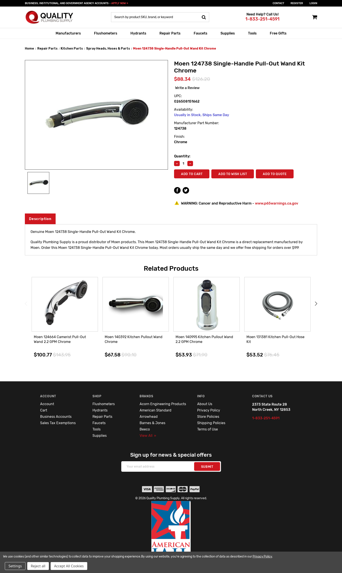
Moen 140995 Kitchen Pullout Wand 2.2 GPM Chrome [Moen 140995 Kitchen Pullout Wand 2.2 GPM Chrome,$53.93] (204, 339)
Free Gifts (278, 33)
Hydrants (138, 33)
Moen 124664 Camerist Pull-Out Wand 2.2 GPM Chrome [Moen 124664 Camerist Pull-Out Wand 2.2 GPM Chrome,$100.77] (60, 339)
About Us (204, 404)
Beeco (145, 429)
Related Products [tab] (171, 268)
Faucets (200, 33)
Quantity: (182, 156)
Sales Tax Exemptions (58, 423)
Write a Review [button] (187, 88)
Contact (278, 3)
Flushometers (105, 33)
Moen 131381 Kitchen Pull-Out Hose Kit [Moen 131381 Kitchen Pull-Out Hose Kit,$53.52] (275, 339)
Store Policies (208, 417)
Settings (15, 566)
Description (40, 219)
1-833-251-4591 (262, 19)
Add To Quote (275, 174)
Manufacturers (68, 33)
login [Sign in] (313, 3)
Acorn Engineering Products (163, 404)
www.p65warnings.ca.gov (276, 203)
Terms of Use (207, 429)
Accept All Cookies (69, 566)
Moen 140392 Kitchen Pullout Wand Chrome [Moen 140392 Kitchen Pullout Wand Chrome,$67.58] (133, 339)
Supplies (228, 33)
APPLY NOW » (119, 3)
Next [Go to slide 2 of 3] (316, 304)
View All (148, 436)
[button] (171, 533)
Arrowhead (149, 417)
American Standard (155, 410)
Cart (43, 410)
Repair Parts (170, 33)
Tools (252, 33)
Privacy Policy (208, 410)
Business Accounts (56, 417)
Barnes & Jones (152, 423)
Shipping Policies (211, 423)
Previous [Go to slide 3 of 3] (26, 304)
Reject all (38, 566)
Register (297, 3)
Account (47, 404)
